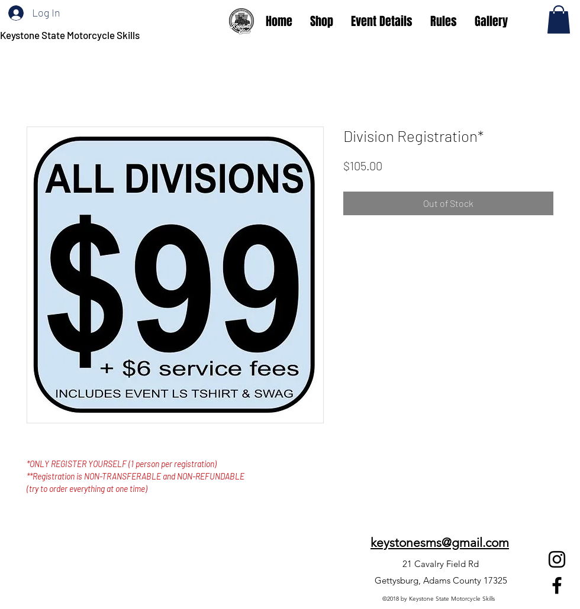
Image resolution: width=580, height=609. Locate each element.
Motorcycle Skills (103, 35)
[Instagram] (557, 559)
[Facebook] (557, 585)
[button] (559, 19)
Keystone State (33, 35)
